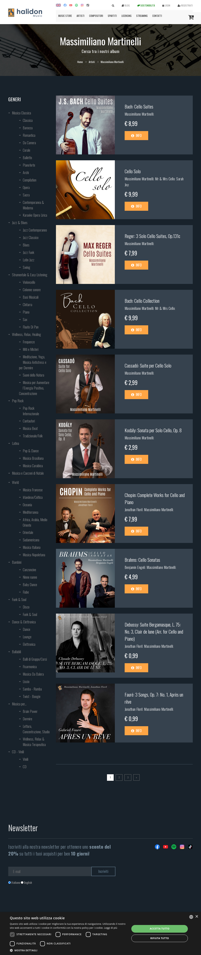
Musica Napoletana (34, 554)
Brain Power (30, 711)
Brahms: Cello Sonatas (142, 559)
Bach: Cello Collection (142, 300)
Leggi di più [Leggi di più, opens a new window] (110, 927)
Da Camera (29, 142)
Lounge (27, 636)
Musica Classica (21, 112)
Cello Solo (133, 171)
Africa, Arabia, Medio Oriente (35, 522)
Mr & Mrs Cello (165, 178)
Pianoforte (29, 165)
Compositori (96, 16)
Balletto (27, 157)
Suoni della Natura (33, 375)
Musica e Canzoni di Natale (28, 473)
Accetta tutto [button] (159, 928)
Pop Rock (18, 400)
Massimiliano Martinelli (139, 114)
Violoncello (29, 282)
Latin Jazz (28, 259)
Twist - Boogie (31, 696)
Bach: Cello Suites (139, 106)
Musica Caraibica (33, 465)
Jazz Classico (30, 237)
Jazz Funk (28, 252)
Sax (25, 319)
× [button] (196, 916)
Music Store (65, 16)
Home (80, 62)
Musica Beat (30, 428)
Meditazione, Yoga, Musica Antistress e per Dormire (32, 362)
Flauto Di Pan (30, 326)
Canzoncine (29, 569)
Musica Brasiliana (33, 458)
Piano (26, 312)
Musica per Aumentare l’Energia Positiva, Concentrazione (34, 388)
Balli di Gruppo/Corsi (35, 659)
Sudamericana (31, 539)
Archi (26, 172)
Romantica (29, 135)
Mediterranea (30, 512)
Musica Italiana (31, 547)
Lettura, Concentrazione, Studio (36, 729)
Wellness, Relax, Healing (26, 334)
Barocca (28, 127)
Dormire (27, 718)
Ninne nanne (30, 577)
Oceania (27, 504)
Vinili (25, 759)
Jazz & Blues (19, 222)
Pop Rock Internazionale (31, 411)
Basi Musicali (30, 297)
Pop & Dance (31, 450)
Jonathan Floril (134, 509)
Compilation (29, 179)
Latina (15, 443)
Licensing (127, 16)
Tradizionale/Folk (33, 435)
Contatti (157, 16)
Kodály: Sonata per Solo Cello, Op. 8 (153, 430)
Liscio (26, 681)
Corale (26, 150)
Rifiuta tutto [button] (159, 938)
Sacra (26, 194)
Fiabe (26, 592)
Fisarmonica (30, 666)
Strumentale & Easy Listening (29, 274)
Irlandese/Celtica (33, 497)
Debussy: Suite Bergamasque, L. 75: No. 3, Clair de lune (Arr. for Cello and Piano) (154, 631)
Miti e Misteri (30, 349)
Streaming (142, 16)
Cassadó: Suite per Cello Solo (148, 365)
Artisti (80, 16)
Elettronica (29, 644)
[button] (68, 950)
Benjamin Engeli (135, 567)
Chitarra (27, 304)
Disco (26, 606)
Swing (26, 267)
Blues (26, 244)
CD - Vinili (18, 751)
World (15, 482)
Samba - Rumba (32, 688)
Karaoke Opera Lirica (35, 215)
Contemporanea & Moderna (33, 205)
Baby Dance (30, 584)
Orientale (28, 532)
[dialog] (100, 933)
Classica (28, 120)
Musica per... (19, 703)
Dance (26, 629)
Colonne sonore (32, 289)
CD (24, 766)
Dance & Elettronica (24, 621)
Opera (26, 187)
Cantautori (29, 420)
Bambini (16, 562)
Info (136, 135)
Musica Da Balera (33, 674)
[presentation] (38, 900)
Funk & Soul (19, 599)
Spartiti (112, 16)
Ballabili (16, 651)
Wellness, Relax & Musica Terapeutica (34, 741)
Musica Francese (33, 489)
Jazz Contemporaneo (35, 230)
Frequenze (29, 341)
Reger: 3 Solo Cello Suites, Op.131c (152, 235)
